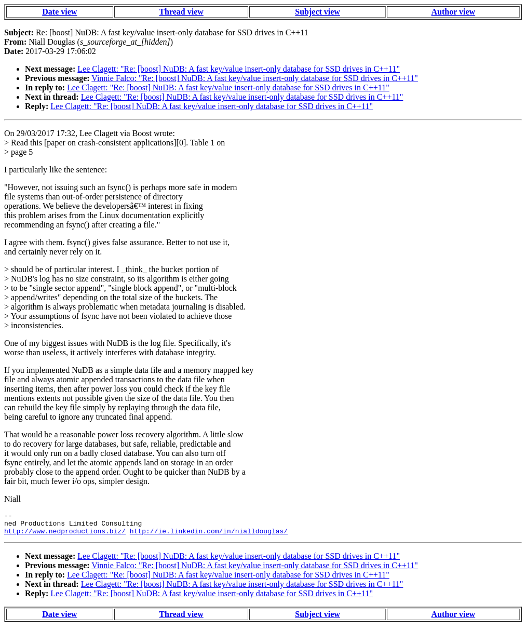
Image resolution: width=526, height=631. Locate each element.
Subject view (317, 11)
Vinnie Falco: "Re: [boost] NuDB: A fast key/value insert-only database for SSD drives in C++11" (254, 78)
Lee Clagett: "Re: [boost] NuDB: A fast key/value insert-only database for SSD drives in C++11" (238, 68)
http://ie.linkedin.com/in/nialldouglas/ (209, 535)
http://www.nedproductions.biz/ (65, 535)
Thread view (181, 11)
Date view (59, 11)
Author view (453, 11)
